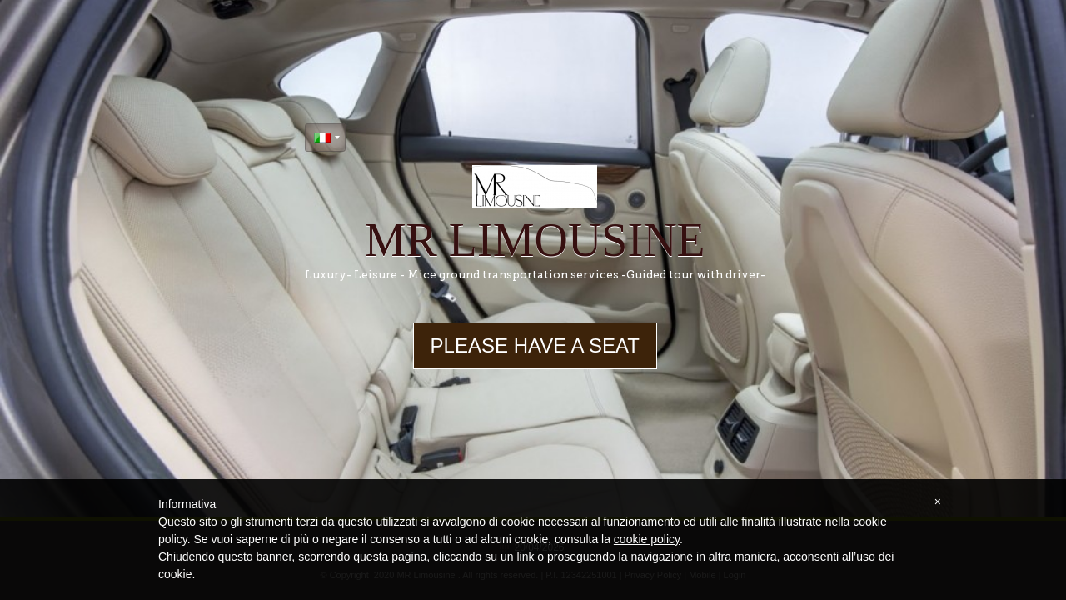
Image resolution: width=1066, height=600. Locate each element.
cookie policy (647, 539)
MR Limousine (535, 240)
